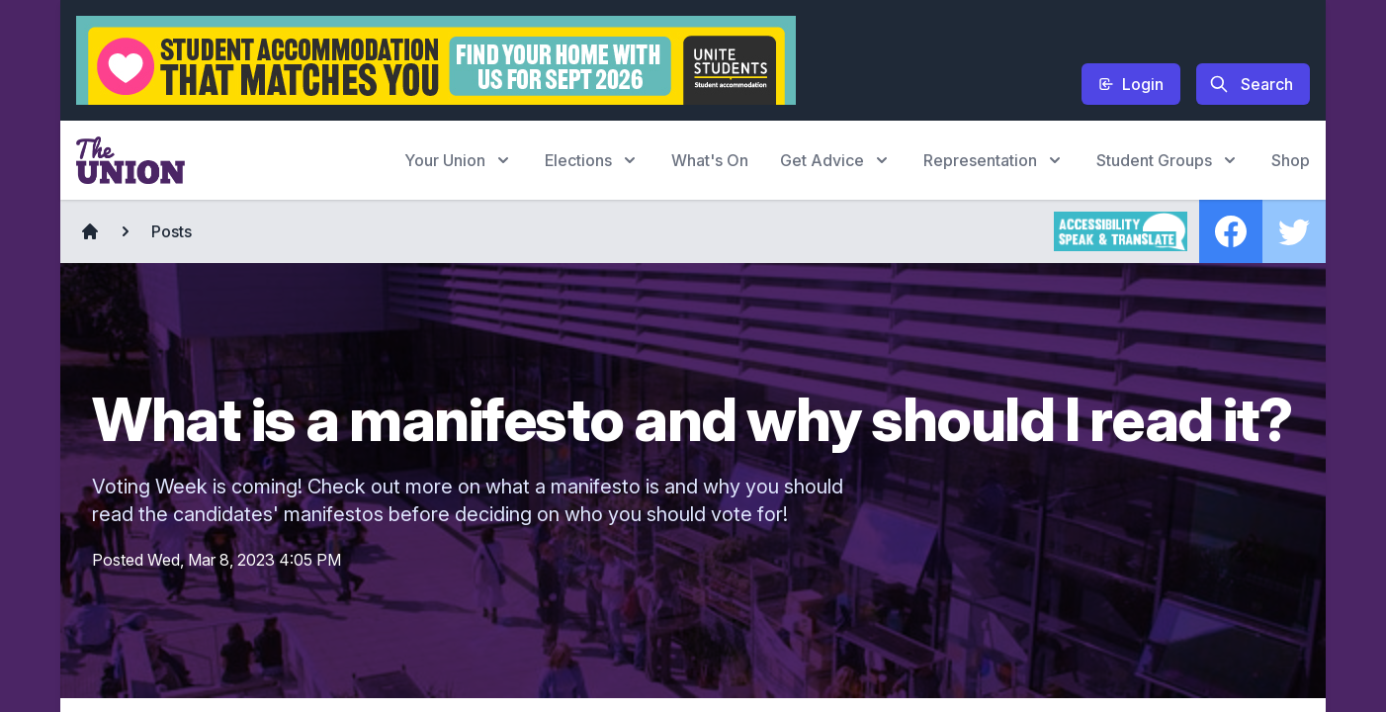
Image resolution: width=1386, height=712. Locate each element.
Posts (171, 231)
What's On (709, 160)
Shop (1290, 160)
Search (1251, 84)
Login (1131, 84)
